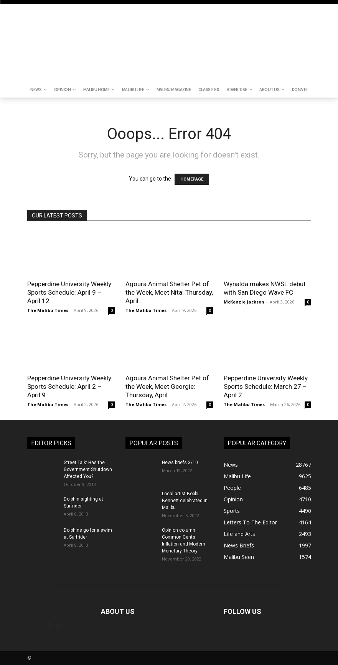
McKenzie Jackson (244, 302)
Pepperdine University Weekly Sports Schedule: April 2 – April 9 (69, 386)
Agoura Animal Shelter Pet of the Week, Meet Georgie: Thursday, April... (167, 386)
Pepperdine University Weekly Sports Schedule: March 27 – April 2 (266, 386)
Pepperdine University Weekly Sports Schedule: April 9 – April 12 (69, 292)
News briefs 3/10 (180, 462)
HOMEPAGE (191, 179)
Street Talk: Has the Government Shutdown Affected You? (88, 469)
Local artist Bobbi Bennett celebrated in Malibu (185, 500)
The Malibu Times (47, 310)
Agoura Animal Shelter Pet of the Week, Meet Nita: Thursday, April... (169, 292)
